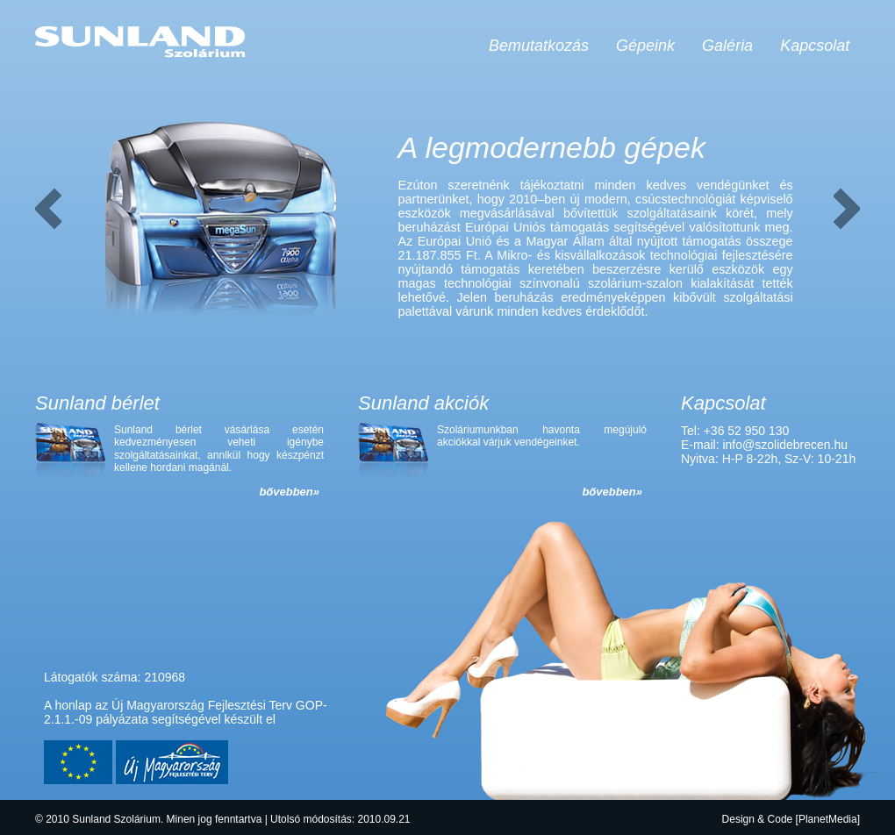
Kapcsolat (814, 45)
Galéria (727, 45)
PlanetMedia (827, 819)
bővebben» (289, 491)
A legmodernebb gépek (551, 147)
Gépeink (645, 45)
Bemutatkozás (539, 45)
